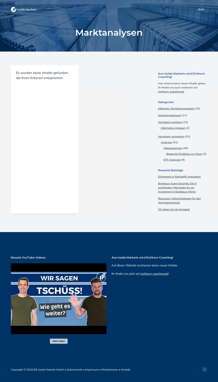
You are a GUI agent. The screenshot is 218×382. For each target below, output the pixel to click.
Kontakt (125, 370)
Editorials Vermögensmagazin (176, 108)
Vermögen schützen (170, 122)
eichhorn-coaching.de (171, 92)
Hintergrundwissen (169, 115)
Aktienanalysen (173, 148)
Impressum (92, 370)
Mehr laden (59, 341)
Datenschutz (74, 370)
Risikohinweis (110, 370)
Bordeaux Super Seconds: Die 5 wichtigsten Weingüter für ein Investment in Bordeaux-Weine (177, 188)
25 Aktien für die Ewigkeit (174, 209)
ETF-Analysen (172, 160)
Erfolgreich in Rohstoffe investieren (179, 177)
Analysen (166, 142)
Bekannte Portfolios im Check (184, 154)
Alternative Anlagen (173, 128)
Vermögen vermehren (171, 136)
